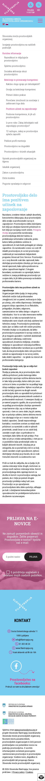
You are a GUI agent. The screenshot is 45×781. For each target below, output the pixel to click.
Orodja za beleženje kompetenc (21, 89)
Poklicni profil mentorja (15, 140)
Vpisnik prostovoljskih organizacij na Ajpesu (19, 160)
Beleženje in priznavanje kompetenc (21, 79)
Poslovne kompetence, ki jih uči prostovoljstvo (21, 116)
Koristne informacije (11, 53)
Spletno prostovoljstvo (14, 66)
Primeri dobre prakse (16, 95)
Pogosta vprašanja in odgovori (16, 183)
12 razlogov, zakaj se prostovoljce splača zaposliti (22, 133)
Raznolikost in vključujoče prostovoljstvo (16, 59)
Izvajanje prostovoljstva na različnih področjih (18, 46)
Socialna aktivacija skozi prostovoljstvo (15, 73)
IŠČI (39, 6)
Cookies (29, 772)
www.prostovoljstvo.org (25, 730)
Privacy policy (19, 772)
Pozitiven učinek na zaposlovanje (21, 108)
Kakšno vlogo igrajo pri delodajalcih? (23, 84)
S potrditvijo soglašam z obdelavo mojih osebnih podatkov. (22, 574)
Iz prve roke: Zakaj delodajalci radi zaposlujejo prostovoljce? (22, 124)
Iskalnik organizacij (11, 167)
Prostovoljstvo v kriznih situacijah (19, 151)
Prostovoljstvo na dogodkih (17, 146)
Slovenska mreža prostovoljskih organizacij (17, 38)
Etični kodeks (8, 178)
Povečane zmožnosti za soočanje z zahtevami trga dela (22, 102)
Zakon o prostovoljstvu (13, 172)
